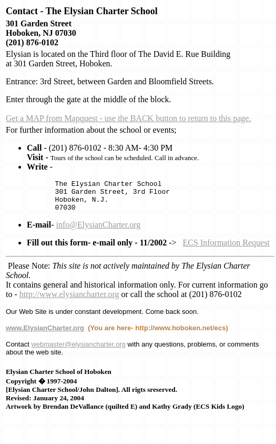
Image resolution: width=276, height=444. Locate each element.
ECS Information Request (226, 248)
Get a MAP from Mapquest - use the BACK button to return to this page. (128, 118)
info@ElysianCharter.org (98, 230)
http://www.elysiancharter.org (69, 300)
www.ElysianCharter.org (45, 334)
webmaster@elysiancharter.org (78, 350)
